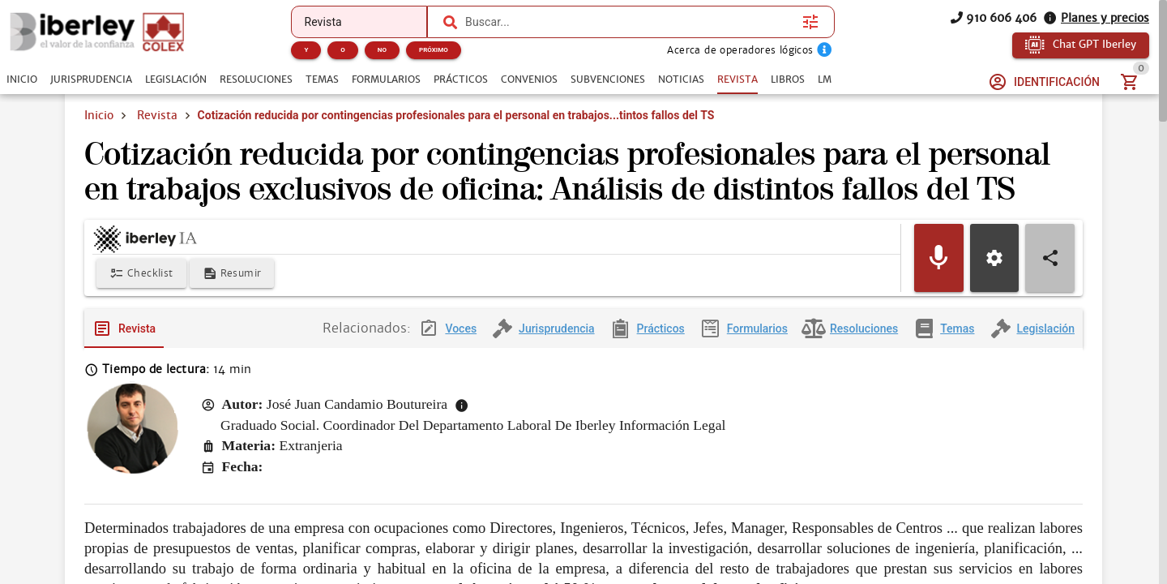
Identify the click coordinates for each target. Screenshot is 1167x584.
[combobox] (629, 22)
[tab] (22, 79)
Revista (157, 115)
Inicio (98, 115)
